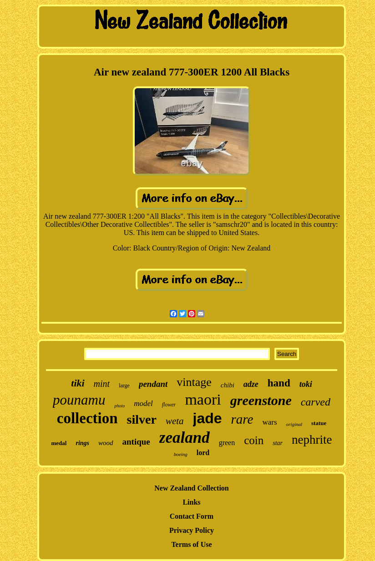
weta (175, 421)
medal (59, 443)
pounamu (79, 400)
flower (169, 404)
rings (82, 443)
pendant (153, 384)
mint (102, 384)
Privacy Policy (191, 530)
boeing (181, 454)
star (278, 443)
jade (207, 418)
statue (318, 423)
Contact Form (191, 516)
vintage (194, 382)
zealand (184, 437)
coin (254, 440)
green (227, 442)
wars (269, 422)
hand (279, 383)
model (143, 403)
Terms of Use (191, 544)
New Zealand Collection (191, 488)
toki (305, 384)
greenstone (261, 400)
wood (105, 442)
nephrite (312, 439)
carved (315, 402)
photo (119, 405)
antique (136, 441)
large (124, 385)
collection (87, 418)
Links (191, 502)
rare (242, 419)
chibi (227, 385)
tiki (77, 383)
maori (203, 399)
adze (250, 384)
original (294, 424)
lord (203, 452)
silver (142, 419)
